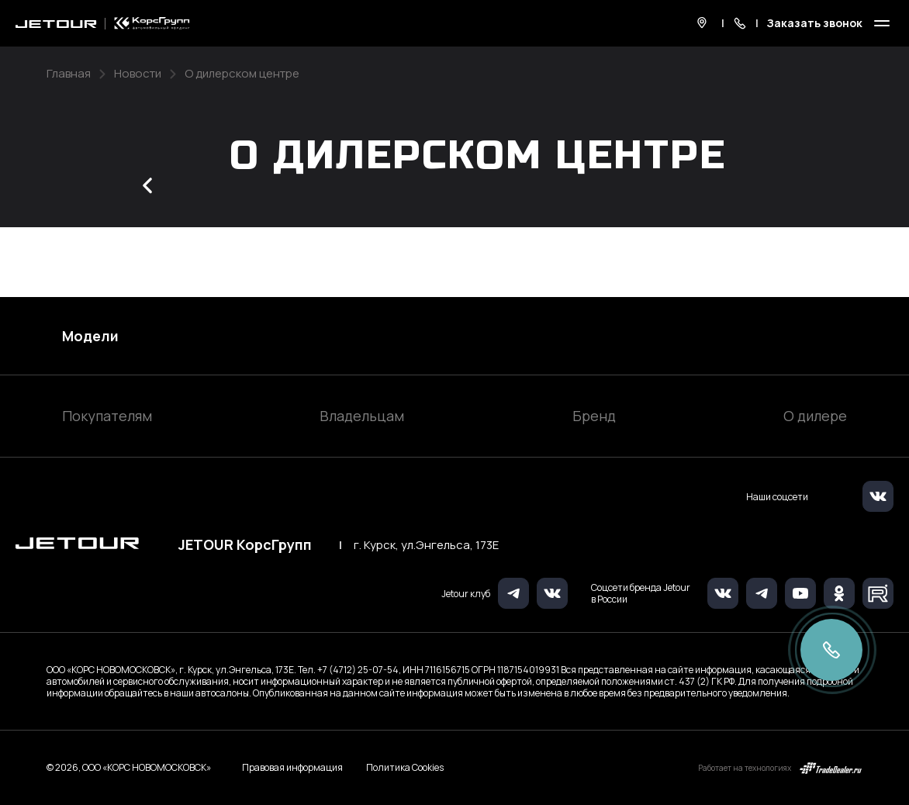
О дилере (815, 415)
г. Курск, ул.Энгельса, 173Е (426, 545)
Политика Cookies (405, 768)
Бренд (594, 415)
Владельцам (362, 415)
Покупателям (107, 415)
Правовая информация (292, 767)
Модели (90, 336)
